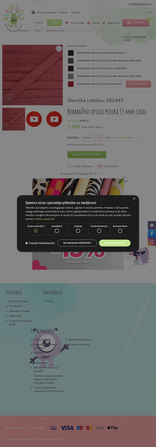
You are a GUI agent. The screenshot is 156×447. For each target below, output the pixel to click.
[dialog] (78, 223)
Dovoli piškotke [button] (115, 243)
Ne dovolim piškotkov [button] (77, 243)
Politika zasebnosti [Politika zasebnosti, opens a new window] (45, 218)
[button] (40, 243)
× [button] (134, 199)
